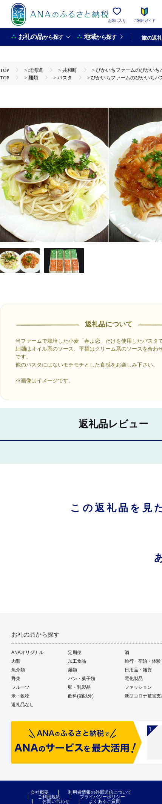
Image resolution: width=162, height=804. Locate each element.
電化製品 (134, 678)
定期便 (75, 652)
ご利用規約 (49, 796)
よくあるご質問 (104, 801)
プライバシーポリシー (102, 796)
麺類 (72, 670)
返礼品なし (22, 704)
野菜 (15, 678)
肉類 (15, 661)
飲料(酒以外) (81, 696)
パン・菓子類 (81, 678)
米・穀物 (20, 696)
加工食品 (77, 661)
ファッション (138, 687)
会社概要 (40, 792)
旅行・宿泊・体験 (143, 661)
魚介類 (18, 670)
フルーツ (20, 687)
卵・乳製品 (79, 687)
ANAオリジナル (27, 652)
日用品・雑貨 (138, 670)
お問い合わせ (55, 801)
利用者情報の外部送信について (99, 792)
